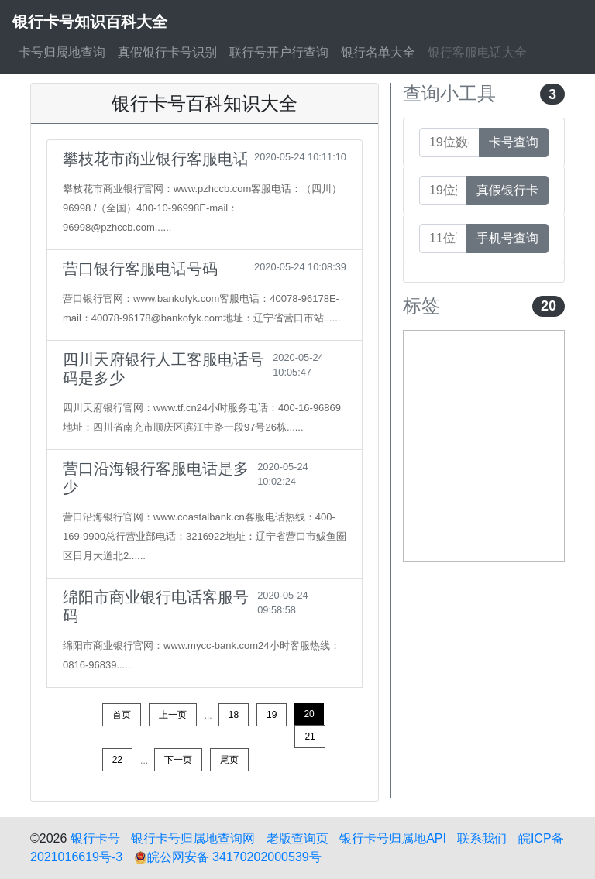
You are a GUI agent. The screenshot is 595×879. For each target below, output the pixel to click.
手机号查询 (507, 238)
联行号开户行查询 (278, 52)
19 (272, 714)
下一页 (178, 759)
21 (309, 736)
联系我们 (482, 838)
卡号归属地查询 (62, 52)
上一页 (173, 714)
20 (309, 714)
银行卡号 (95, 838)
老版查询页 (297, 838)
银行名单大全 (378, 52)
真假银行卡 (507, 190)
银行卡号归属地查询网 (193, 838)
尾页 (229, 759)
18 (234, 714)
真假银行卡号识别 (167, 52)
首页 (121, 714)
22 (117, 759)
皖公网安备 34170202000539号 (228, 857)
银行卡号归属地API (392, 838)
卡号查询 (513, 142)
